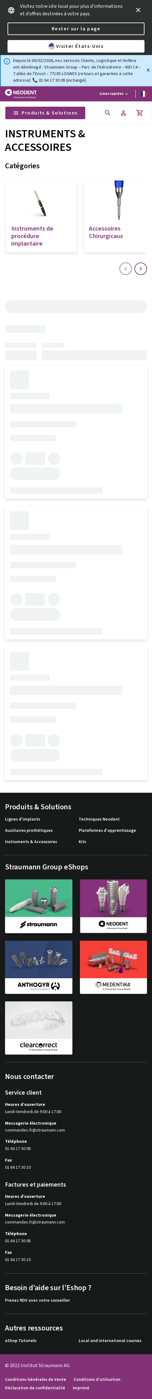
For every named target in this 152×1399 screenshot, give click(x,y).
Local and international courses (110, 1341)
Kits (82, 842)
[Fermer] (148, 70)
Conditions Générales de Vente (35, 1380)
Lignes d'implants (22, 819)
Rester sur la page (76, 28)
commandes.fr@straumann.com (35, 1130)
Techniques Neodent (99, 819)
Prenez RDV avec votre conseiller (37, 1301)
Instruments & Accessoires (31, 842)
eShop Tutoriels (20, 1341)
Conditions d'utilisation (97, 1380)
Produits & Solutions (45, 112)
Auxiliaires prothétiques (29, 831)
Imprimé (81, 1388)
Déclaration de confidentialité (35, 1388)
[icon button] (138, 10)
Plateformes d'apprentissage (107, 831)
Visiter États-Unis (76, 46)
